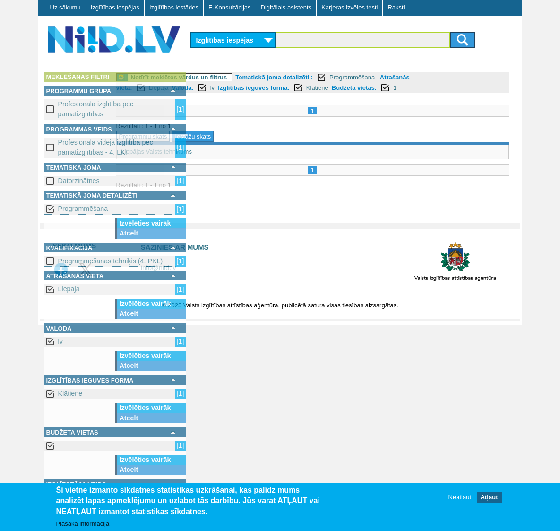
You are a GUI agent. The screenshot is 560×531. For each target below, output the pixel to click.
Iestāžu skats (270, 136)
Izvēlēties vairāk (145, 223)
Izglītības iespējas (115, 7)
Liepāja (69, 289)
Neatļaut (459, 497)
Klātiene (70, 393)
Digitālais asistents (286, 7)
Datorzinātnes (79, 180)
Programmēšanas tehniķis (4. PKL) (110, 261)
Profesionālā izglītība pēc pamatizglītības (96, 109)
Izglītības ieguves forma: (331, 87)
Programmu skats (220, 136)
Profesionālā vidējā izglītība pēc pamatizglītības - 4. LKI (105, 147)
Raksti (396, 7)
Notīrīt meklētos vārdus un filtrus (256, 77)
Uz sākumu (65, 7)
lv (60, 341)
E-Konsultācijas (229, 7)
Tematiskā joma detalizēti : (351, 77)
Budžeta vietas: (431, 87)
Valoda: (259, 87)
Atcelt (129, 233)
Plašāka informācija (83, 523)
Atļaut (489, 497)
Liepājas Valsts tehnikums (233, 151)
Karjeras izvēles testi (349, 7)
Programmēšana (83, 208)
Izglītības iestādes (173, 7)
